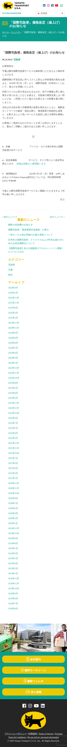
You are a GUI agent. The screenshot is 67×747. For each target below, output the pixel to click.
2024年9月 (13, 333)
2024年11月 (13, 328)
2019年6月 (13, 553)
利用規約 (32, 734)
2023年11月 (13, 373)
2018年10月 (13, 588)
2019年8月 (13, 543)
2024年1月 (13, 363)
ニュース (15, 32)
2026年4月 (13, 288)
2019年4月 (13, 563)
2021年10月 (13, 453)
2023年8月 (13, 383)
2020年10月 (13, 493)
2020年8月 (13, 498)
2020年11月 (13, 488)
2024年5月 (13, 348)
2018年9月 (13, 593)
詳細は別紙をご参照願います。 (32, 163)
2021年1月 (13, 478)
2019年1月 (13, 573)
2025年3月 (13, 318)
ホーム (5, 32)
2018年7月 (13, 603)
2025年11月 (13, 303)
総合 (10, 275)
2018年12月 (13, 578)
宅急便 (17, 59)
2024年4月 (13, 353)
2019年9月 (13, 538)
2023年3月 (13, 398)
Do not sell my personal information (43, 737)
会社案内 (33, 659)
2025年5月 (13, 313)
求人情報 (33, 692)
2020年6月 (13, 508)
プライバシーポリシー (15, 734)
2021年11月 (13, 448)
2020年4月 (13, 513)
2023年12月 (13, 368)
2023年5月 (13, 388)
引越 (10, 270)
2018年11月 (13, 583)
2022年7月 (13, 423)
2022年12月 (13, 403)
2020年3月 (13, 518)
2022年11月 (13, 408)
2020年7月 (13, 503)
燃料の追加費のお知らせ (20, 225)
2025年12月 (13, 298)
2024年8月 (13, 338)
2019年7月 (13, 548)
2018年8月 (13, 598)
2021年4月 (13, 468)
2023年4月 (13, 393)
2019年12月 (13, 528)
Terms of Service (46, 734)
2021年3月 (13, 473)
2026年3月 (13, 293)
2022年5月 (13, 428)
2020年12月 (13, 483)
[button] (50, 13)
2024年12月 (13, 323)
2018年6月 (13, 608)
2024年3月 (13, 358)
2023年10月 (13, 378)
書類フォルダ (33, 681)
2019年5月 (13, 558)
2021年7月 (13, 458)
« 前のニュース (9, 217)
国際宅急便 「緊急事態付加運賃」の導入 (28, 230)
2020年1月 (13, 523)
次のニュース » (57, 217)
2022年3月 (13, 438)
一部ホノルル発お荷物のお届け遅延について (30, 235)
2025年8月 (13, 308)
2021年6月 (13, 463)
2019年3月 (13, 568)
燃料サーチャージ (33, 670)
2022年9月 (13, 418)
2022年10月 (13, 413)
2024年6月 (13, 343)
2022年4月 (13, 433)
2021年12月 (13, 443)
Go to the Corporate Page (11, 13)
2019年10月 (13, 533)
